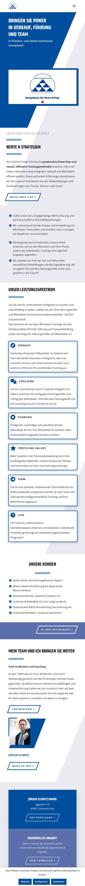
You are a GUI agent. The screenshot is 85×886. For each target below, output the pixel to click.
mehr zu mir (23, 766)
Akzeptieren (58, 881)
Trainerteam (24, 709)
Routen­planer (42, 817)
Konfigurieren (41, 881)
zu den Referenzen (56, 629)
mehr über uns (23, 197)
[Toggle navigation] (74, 6)
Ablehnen (25, 881)
